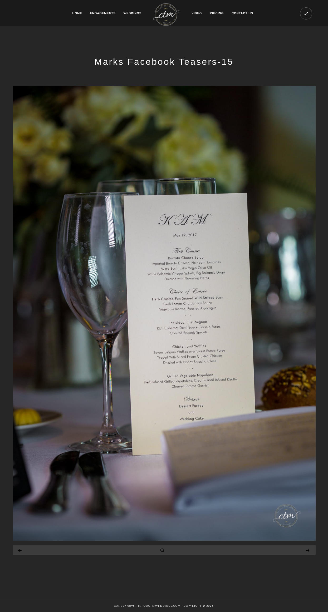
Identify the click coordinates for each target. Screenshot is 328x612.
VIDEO (197, 13)
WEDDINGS (133, 13)
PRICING (217, 13)
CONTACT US (242, 13)
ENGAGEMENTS (102, 13)
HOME (77, 13)
